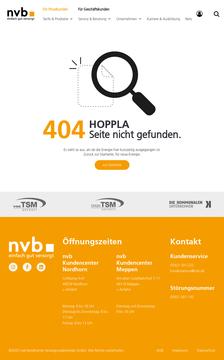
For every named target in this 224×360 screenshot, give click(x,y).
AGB (159, 350)
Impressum (180, 350)
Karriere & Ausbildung (163, 19)
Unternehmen (129, 18)
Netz (188, 19)
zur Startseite (112, 165)
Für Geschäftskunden (93, 9)
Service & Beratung (94, 18)
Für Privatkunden (55, 9)
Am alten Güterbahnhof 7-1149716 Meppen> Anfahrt (138, 284)
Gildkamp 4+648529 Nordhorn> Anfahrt (75, 284)
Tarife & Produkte (58, 18)
